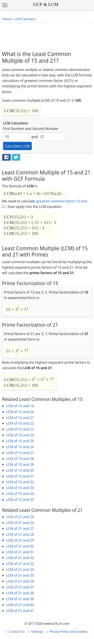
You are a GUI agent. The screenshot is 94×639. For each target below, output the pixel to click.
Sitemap (37, 631)
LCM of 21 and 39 (20, 598)
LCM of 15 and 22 (20, 423)
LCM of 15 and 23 (20, 429)
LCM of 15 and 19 (20, 405)
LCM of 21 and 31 (20, 552)
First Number (13, 128)
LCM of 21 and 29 (20, 540)
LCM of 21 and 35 (20, 575)
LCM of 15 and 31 (20, 476)
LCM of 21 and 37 (20, 587)
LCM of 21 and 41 (20, 610)
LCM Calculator (25, 19)
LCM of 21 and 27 (20, 528)
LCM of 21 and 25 (20, 516)
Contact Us (17, 631)
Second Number (45, 128)
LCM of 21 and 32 (20, 557)
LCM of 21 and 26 (20, 522)
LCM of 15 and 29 (20, 464)
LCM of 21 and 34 (20, 569)
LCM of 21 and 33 (20, 563)
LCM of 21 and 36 (20, 581)
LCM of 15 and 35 (20, 499)
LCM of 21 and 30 (20, 546)
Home (6, 19)
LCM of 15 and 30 (20, 470)
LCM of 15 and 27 (20, 452)
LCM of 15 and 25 (20, 441)
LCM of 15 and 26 (20, 446)
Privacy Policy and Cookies (69, 631)
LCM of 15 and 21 (20, 417)
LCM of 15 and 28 (20, 458)
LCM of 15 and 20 (20, 411)
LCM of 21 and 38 (20, 593)
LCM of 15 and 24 (20, 435)
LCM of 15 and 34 (20, 493)
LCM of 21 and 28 (20, 534)
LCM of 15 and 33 (20, 487)
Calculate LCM (17, 146)
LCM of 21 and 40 (20, 604)
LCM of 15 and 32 (20, 481)
